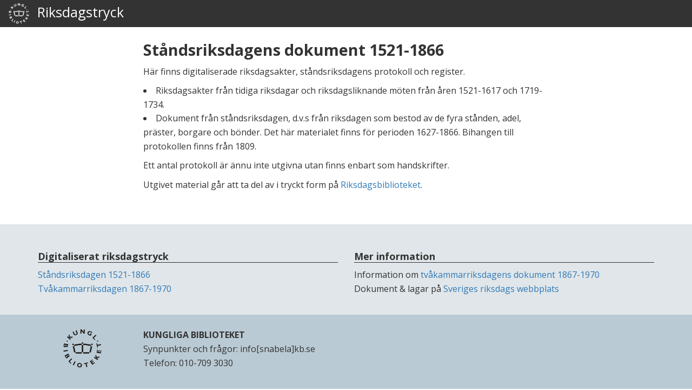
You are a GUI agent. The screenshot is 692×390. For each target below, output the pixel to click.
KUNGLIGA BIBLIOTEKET (194, 335)
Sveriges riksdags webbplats (501, 289)
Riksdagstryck (66, 13)
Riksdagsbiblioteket (381, 185)
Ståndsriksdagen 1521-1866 (94, 275)
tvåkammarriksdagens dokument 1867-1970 (510, 275)
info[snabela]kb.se (277, 349)
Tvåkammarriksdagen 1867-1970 (104, 289)
